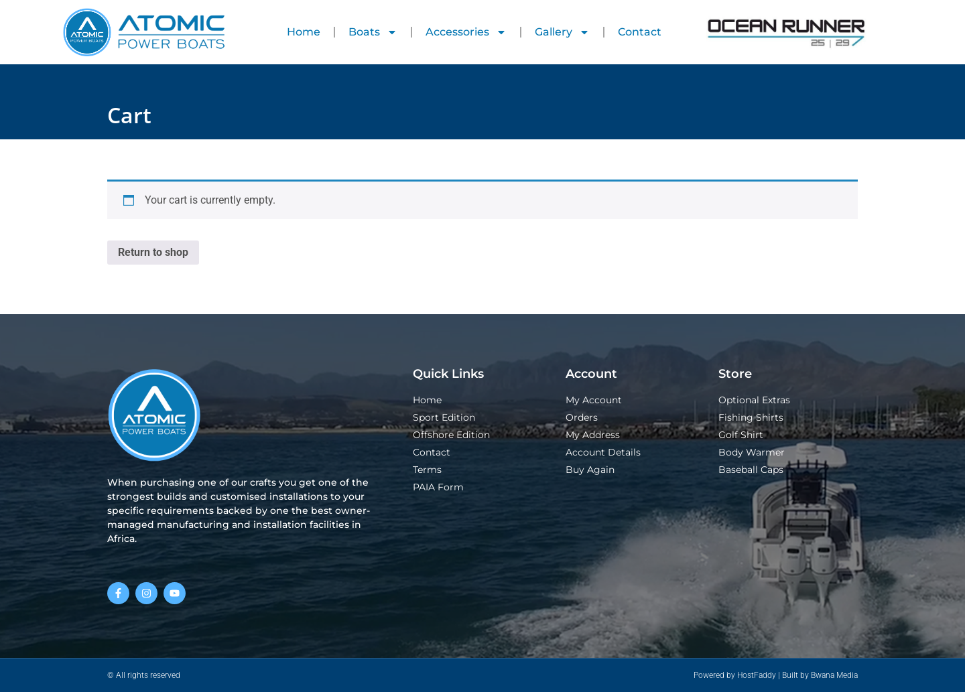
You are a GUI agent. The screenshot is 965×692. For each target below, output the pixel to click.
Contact (639, 31)
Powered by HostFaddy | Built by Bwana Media (776, 675)
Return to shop (153, 252)
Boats (372, 32)
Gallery (562, 32)
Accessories (466, 32)
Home (303, 31)
